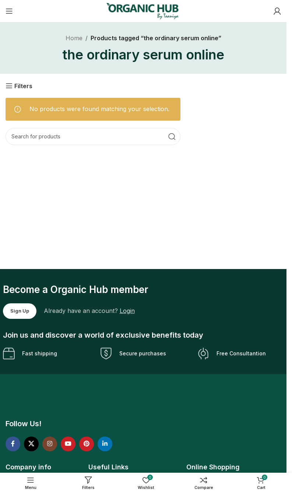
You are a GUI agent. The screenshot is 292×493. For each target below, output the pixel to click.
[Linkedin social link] (105, 444)
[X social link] (31, 444)
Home (74, 38)
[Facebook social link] (13, 444)
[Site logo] (143, 10)
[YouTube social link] (68, 444)
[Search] (93, 136)
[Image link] (57, 399)
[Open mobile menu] (9, 11)
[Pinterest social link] (86, 444)
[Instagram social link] (49, 444)
